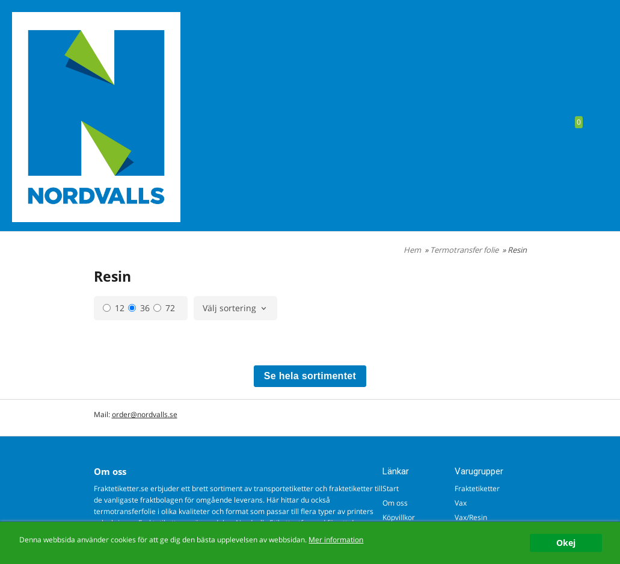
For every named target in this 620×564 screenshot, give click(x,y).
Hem (412, 249)
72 (164, 308)
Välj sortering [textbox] (229, 309)
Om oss (395, 503)
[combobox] (235, 309)
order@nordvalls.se (144, 414)
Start (390, 488)
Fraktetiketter (477, 488)
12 (113, 308)
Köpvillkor (398, 517)
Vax (461, 503)
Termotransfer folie (465, 249)
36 (139, 308)
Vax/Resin (471, 517)
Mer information (335, 539)
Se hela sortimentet (310, 376)
